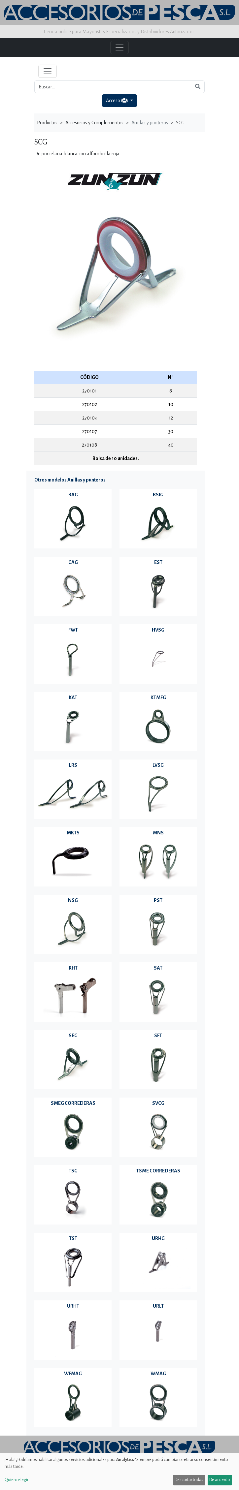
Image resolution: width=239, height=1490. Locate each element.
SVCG (158, 1103)
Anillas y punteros (149, 122)
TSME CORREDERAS (158, 1170)
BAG (73, 494)
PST (158, 900)
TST (73, 1238)
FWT (73, 630)
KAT (73, 697)
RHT (73, 968)
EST (158, 562)
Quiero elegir (16, 1479)
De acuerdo (219, 1479)
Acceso (117, 100)
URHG (158, 1238)
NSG (73, 900)
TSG (73, 1170)
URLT (158, 1306)
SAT (158, 968)
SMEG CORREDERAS (73, 1103)
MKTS (73, 832)
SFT (158, 1035)
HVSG (158, 630)
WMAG (158, 1373)
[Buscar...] (112, 86)
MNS (158, 832)
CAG (73, 562)
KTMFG (158, 697)
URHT (73, 1306)
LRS (73, 765)
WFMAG (73, 1373)
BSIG (158, 494)
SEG (73, 1035)
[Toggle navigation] (47, 71)
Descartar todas (189, 1479)
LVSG (158, 765)
